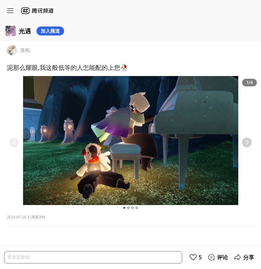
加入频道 (50, 31)
